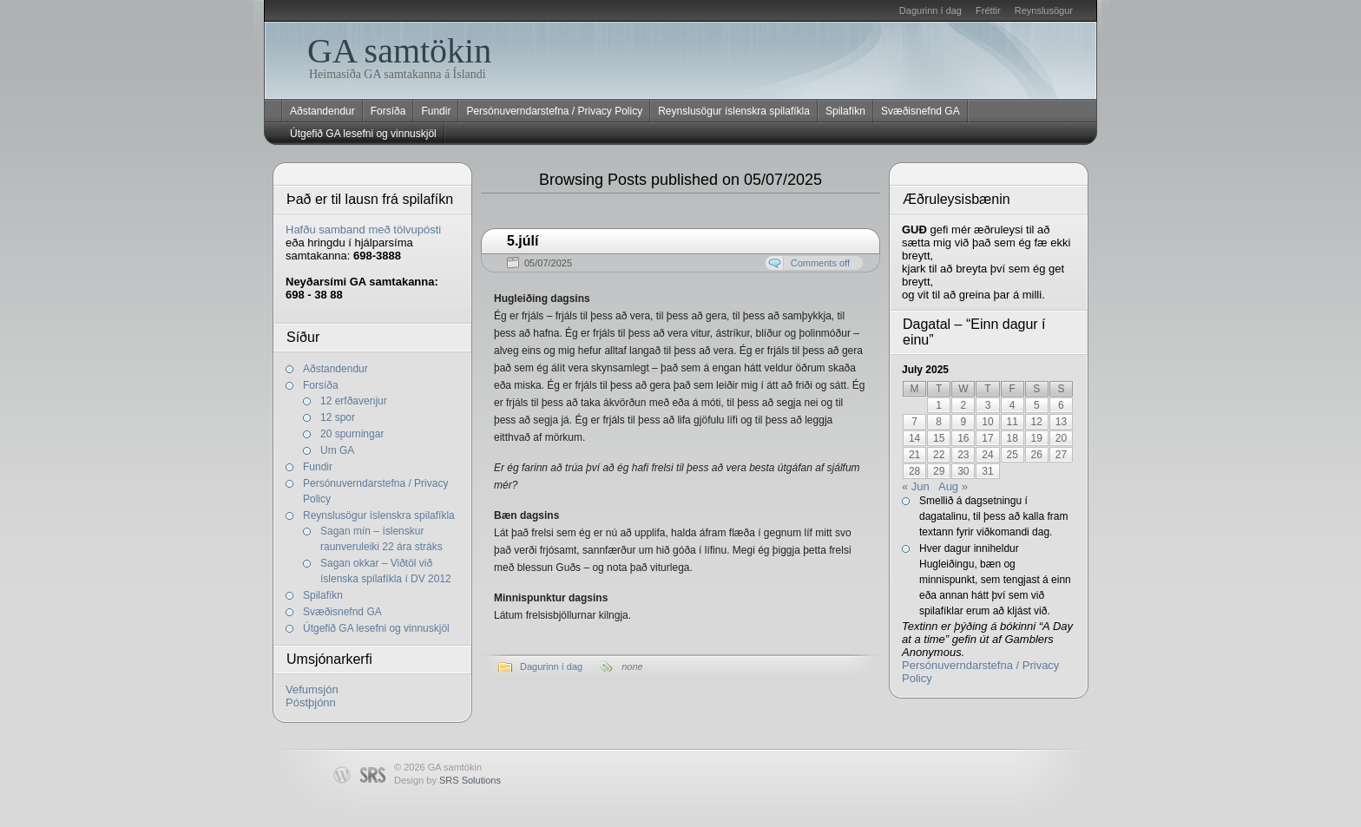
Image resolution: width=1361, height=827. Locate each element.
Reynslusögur (1044, 10)
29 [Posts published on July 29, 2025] (938, 471)
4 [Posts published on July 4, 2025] (1012, 405)
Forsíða (388, 111)
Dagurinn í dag (930, 10)
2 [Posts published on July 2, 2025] (964, 405)
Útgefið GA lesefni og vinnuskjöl (363, 134)
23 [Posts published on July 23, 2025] (963, 455)
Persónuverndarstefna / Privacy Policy (554, 111)
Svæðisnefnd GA (920, 111)
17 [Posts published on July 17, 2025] (987, 438)
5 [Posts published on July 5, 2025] (1037, 405)
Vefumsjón (312, 689)
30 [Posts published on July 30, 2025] (963, 471)
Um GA (337, 450)
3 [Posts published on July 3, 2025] (988, 405)
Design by (447, 780)
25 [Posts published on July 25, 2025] (1011, 455)
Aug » (953, 486)
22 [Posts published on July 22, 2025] (938, 455)
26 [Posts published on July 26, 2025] (1036, 455)
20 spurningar (352, 434)
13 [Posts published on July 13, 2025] (1061, 422)
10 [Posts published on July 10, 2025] (987, 422)
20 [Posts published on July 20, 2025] (1061, 438)
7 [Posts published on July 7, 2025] (914, 422)
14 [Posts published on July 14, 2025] (914, 438)
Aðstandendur (322, 111)
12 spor (337, 417)
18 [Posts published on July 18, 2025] (1011, 438)
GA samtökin (399, 50)
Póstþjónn (311, 702)
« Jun (916, 486)
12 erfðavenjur (353, 401)
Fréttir (988, 10)
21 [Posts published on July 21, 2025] (914, 455)
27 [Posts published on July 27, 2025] (1061, 455)
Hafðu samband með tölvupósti (363, 229)
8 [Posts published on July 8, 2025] (939, 422)
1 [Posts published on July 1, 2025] (939, 405)
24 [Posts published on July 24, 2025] (987, 455)
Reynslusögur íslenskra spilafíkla (734, 111)
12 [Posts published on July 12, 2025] (1036, 422)
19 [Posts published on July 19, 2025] (1036, 438)
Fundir (435, 111)
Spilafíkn (845, 111)
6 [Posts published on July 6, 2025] (1061, 405)
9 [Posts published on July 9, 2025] (964, 422)
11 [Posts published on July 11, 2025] (1011, 422)
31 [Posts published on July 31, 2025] (987, 471)
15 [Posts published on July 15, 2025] (938, 438)
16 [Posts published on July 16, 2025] (963, 438)
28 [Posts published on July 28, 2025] (914, 471)
